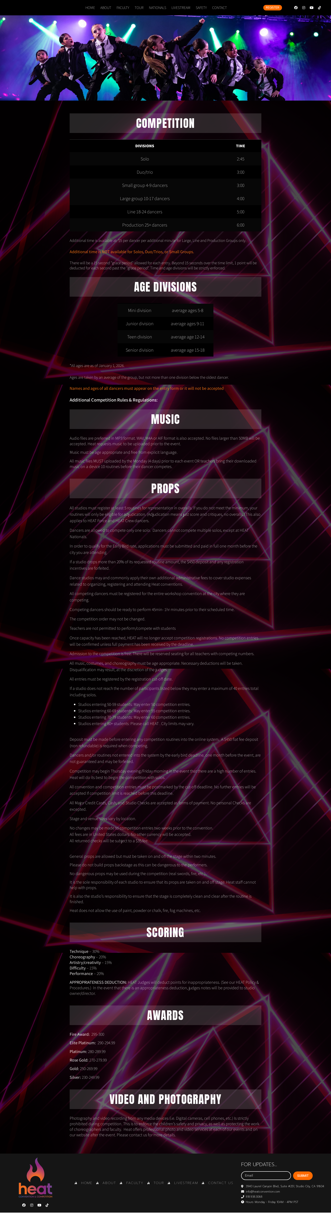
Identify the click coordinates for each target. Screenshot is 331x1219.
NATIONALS (157, 10)
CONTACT (219, 10)
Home (90, 10)
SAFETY (201, 10)
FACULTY (123, 10)
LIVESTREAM (180, 10)
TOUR (139, 10)
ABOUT (105, 10)
